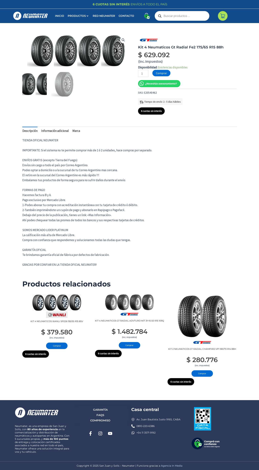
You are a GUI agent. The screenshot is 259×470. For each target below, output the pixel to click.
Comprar (161, 73)
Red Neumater (104, 16)
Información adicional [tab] (55, 131)
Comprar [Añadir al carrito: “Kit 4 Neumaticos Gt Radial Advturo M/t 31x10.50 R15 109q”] (129, 345)
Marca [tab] (76, 131)
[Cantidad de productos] (143, 73)
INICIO (59, 16)
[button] (123, 40)
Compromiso (100, 420)
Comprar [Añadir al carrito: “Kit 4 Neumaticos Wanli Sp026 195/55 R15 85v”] (57, 346)
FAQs (100, 415)
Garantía (100, 409)
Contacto (126, 16)
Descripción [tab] (30, 131)
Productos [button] (78, 16)
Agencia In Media (171, 465)
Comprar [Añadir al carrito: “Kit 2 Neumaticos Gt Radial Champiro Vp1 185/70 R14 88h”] (202, 374)
